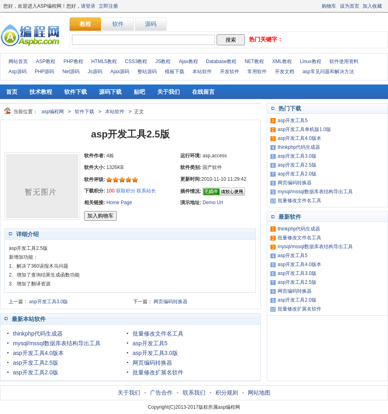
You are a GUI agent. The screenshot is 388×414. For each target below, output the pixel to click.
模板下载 (174, 71)
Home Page (119, 202)
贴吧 (139, 92)
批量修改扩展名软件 (158, 372)
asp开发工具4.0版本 (38, 353)
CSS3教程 (136, 61)
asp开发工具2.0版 (35, 372)
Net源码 (71, 71)
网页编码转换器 (171, 301)
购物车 (329, 6)
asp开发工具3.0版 (48, 301)
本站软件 (202, 71)
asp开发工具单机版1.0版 (304, 129)
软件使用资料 (343, 61)
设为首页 (349, 6)
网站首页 (18, 61)
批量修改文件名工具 (158, 333)
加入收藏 (372, 6)
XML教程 (282, 61)
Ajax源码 (119, 71)
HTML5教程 (104, 61)
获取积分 (125, 191)
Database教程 (221, 61)
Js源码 (95, 71)
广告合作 (161, 392)
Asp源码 (17, 71)
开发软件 (229, 71)
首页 (11, 92)
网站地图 (259, 392)
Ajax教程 (188, 61)
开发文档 (284, 71)
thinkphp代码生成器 (38, 333)
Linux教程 (310, 61)
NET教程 (254, 61)
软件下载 (75, 92)
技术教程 (41, 92)
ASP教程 (45, 61)
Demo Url (212, 202)
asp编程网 (53, 111)
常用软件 (257, 71)
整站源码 (147, 71)
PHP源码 (45, 71)
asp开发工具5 (150, 343)
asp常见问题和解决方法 (328, 71)
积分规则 (226, 392)
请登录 (88, 6)
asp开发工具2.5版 (35, 362)
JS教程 (163, 61)
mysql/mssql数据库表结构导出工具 (57, 343)
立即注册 (108, 6)
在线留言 (203, 92)
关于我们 (168, 92)
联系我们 (194, 392)
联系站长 (146, 191)
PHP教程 (73, 61)
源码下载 (110, 92)
